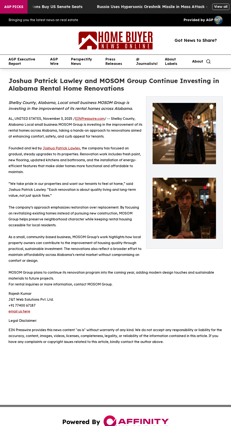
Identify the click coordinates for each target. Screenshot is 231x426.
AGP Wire (54, 61)
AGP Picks (13, 7)
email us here (19, 311)
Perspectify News (81, 61)
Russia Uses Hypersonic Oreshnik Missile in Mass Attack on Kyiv (162, 6)
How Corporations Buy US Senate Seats (47, 6)
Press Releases (113, 61)
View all (220, 6)
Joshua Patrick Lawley (61, 148)
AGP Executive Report (21, 61)
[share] (220, 61)
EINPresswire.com (89, 118)
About (197, 61)
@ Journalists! (147, 61)
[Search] (208, 61)
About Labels (171, 61)
